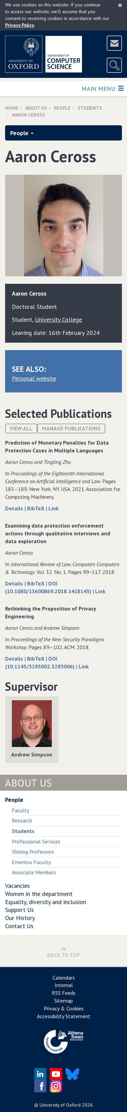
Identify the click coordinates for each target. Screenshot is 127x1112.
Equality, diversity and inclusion (45, 902)
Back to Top (63, 952)
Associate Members (34, 872)
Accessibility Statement (63, 1016)
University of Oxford (60, 1105)
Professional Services (36, 841)
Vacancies (17, 886)
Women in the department (38, 894)
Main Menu (102, 88)
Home (11, 108)
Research (22, 820)
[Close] (120, 5)
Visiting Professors (33, 851)
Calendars (63, 977)
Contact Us (19, 926)
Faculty (20, 810)
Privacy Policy (19, 25)
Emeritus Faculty (31, 862)
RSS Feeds (64, 992)
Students (90, 108)
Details (14, 508)
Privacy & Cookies (64, 1008)
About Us (36, 108)
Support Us (19, 910)
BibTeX (36, 508)
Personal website (34, 378)
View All (21, 428)
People (62, 108)
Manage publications (71, 428)
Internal (64, 985)
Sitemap (63, 1000)
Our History (20, 918)
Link (53, 508)
